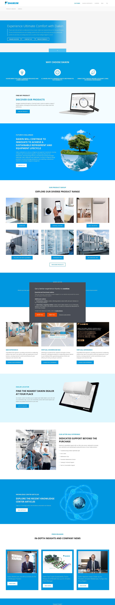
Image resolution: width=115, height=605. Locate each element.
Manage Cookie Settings (65, 314)
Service (20, 9)
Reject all (52, 314)
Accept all (40, 314)
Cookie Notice (59, 310)
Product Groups (11, 9)
